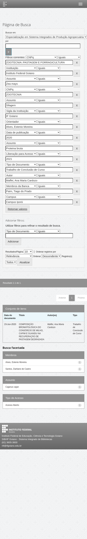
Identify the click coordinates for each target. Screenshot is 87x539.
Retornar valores (17, 208)
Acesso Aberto (12, 405)
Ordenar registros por (46, 252)
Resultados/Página (14, 252)
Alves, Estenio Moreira (16, 362)
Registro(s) (67, 256)
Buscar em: (10, 32)
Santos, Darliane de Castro (18, 369)
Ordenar (37, 256)
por (6, 41)
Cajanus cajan (12, 387)
